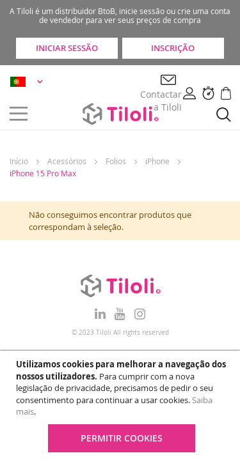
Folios (116, 161)
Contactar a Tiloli (161, 100)
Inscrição (173, 48)
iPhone (157, 161)
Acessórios (66, 161)
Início (19, 161)
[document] (121, 405)
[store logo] (120, 113)
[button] (28, 81)
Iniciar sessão (67, 48)
